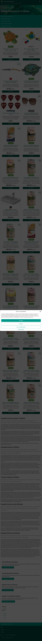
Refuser (21, 323)
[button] (40, 311)
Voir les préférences (21, 327)
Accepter (21, 320)
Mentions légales (21, 329)
